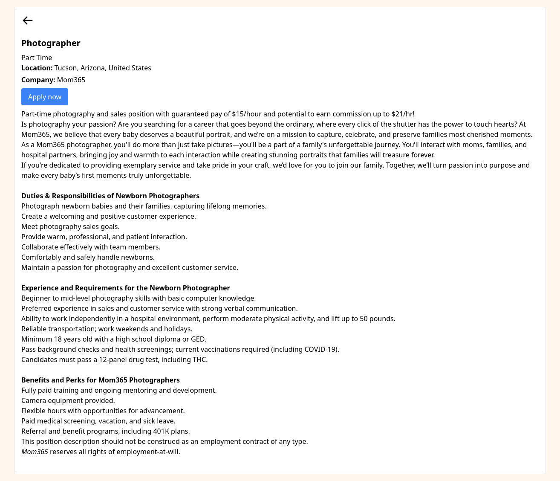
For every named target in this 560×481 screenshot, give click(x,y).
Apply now (44, 96)
